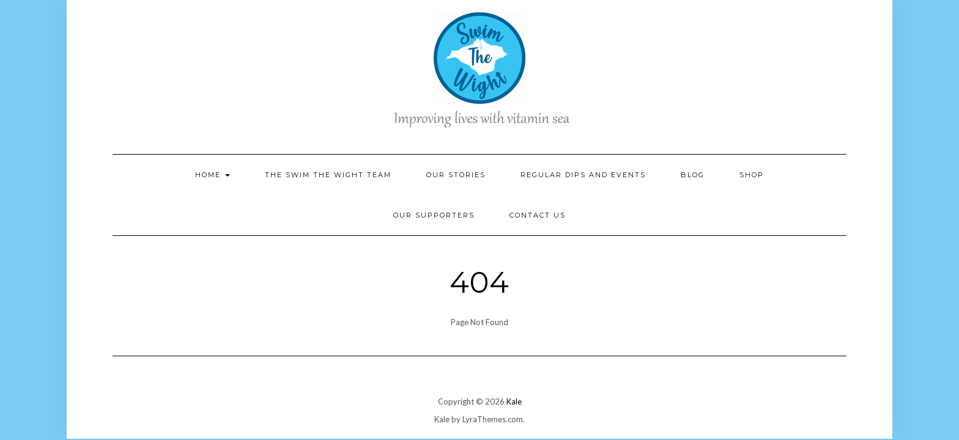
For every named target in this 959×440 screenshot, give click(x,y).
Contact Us (537, 215)
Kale (514, 401)
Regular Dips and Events (583, 174)
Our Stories (456, 174)
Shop (751, 174)
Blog (693, 174)
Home (212, 174)
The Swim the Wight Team (328, 174)
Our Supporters (434, 215)
